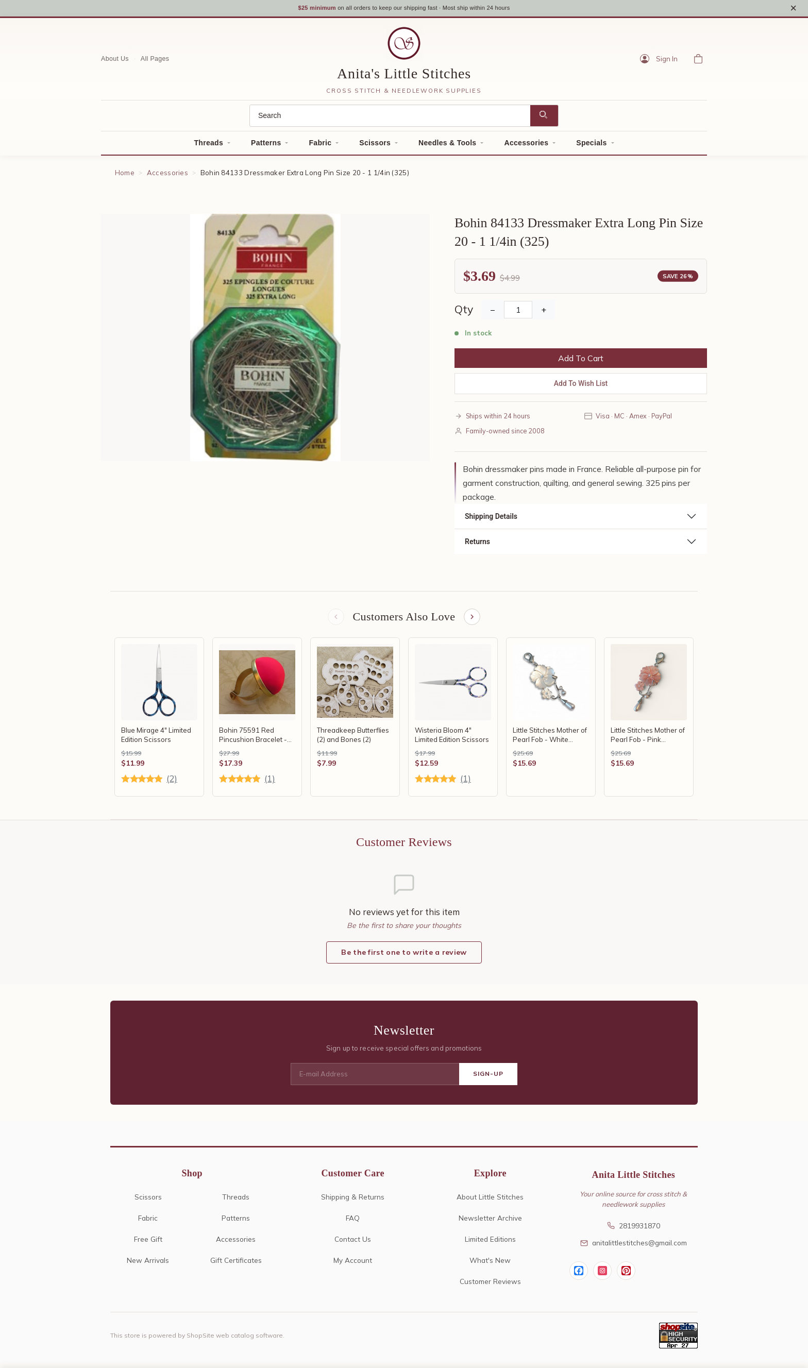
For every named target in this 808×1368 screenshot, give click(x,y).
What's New (490, 1265)
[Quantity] (518, 313)
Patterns (266, 146)
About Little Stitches (490, 1201)
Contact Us (352, 1244)
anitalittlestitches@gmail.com (633, 1247)
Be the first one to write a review (403, 957)
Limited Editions (490, 1244)
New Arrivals (148, 1265)
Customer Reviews (490, 1286)
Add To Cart (580, 362)
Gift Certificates (236, 1265)
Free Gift (148, 1244)
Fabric (320, 146)
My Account (352, 1265)
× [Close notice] (793, 9)
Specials (591, 146)
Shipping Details (491, 520)
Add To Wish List (581, 387)
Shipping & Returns (352, 1201)
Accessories (526, 146)
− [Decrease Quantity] (492, 313)
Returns (477, 545)
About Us (115, 62)
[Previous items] (335, 621)
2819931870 (633, 1230)
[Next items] (473, 621)
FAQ (353, 1223)
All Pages (155, 62)
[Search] (390, 119)
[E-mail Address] (375, 1079)
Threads (208, 146)
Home (124, 176)
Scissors (375, 146)
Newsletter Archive (490, 1223)
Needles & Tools (447, 146)
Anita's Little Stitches (404, 77)
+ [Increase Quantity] (543, 313)
